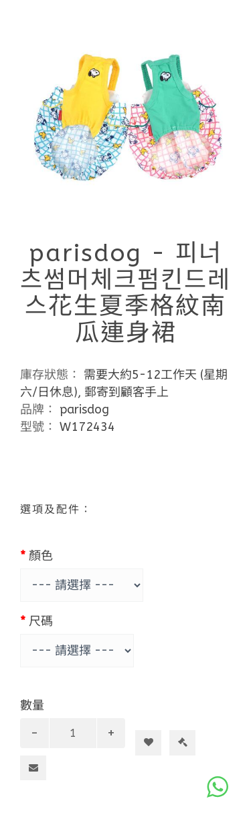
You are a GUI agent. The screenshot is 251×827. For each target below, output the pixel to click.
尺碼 (41, 621)
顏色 (41, 555)
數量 (32, 705)
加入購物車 (153, 719)
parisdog (84, 409)
